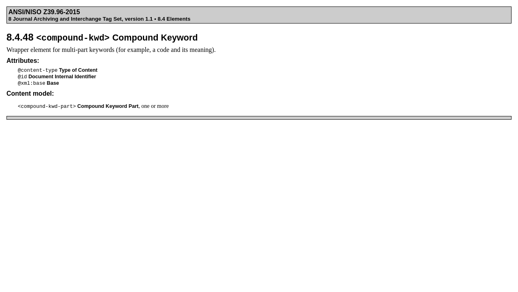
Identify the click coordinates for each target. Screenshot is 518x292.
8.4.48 (102, 37)
